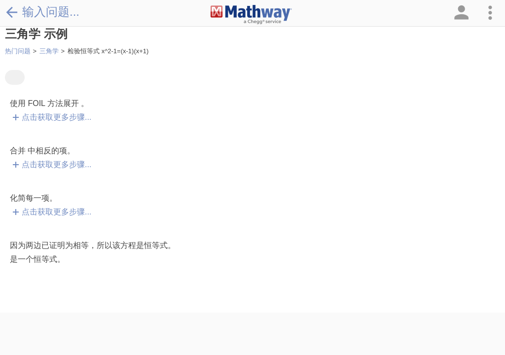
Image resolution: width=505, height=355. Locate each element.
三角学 (49, 51)
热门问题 (18, 51)
